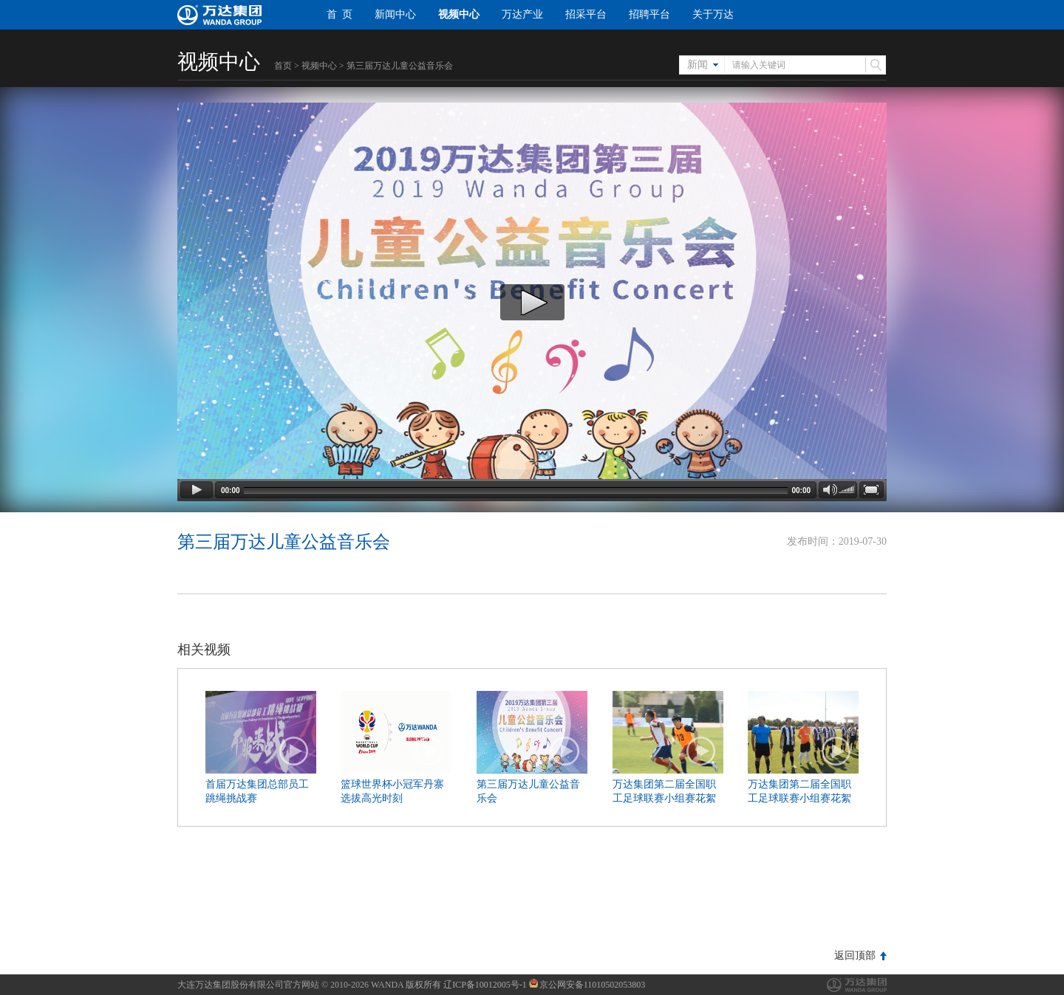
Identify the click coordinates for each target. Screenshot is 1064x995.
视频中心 (459, 14)
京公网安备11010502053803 (587, 984)
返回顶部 (855, 955)
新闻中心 (395, 14)
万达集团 (857, 985)
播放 (294, 751)
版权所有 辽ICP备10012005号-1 (466, 984)
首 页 (339, 14)
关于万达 (713, 14)
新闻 (697, 64)
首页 (283, 66)
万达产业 (522, 14)
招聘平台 (649, 14)
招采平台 (586, 14)
